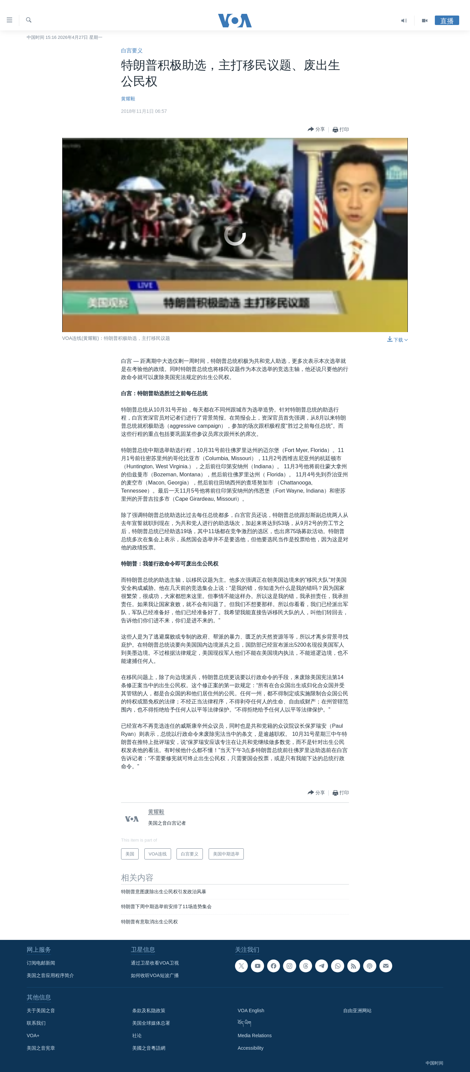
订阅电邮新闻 (41, 963)
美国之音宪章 (41, 1048)
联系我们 (36, 1023)
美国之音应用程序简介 (50, 975)
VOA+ (33, 1035)
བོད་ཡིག (244, 1023)
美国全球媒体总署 (151, 1023)
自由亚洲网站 (357, 1010)
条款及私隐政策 (148, 1010)
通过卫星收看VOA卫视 (155, 963)
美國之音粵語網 (148, 1048)
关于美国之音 (41, 1010)
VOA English (251, 1010)
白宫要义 (132, 50)
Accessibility (250, 1048)
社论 (137, 1035)
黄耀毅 (128, 98)
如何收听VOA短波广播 (155, 975)
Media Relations (255, 1035)
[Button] (316, 129)
